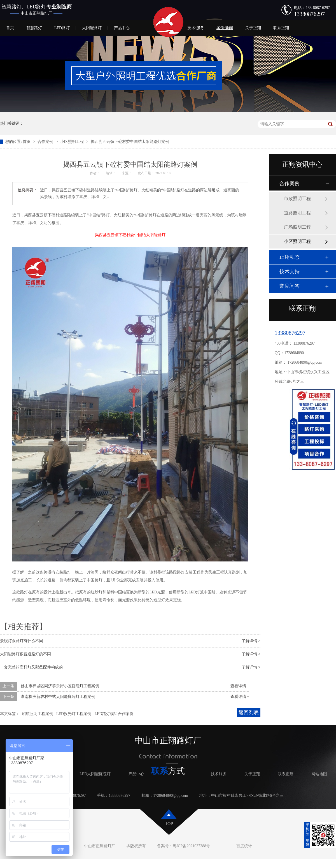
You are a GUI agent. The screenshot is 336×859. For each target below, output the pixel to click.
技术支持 (289, 271)
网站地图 (319, 774)
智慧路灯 (34, 28)
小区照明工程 (72, 142)
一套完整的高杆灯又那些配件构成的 (31, 667)
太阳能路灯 (92, 28)
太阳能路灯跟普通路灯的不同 (25, 654)
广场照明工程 (297, 227)
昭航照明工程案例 (37, 714)
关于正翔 (253, 28)
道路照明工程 (297, 212)
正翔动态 (289, 257)
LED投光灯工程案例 (73, 714)
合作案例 (46, 142)
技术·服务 (195, 28)
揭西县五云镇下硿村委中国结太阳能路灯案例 (130, 142)
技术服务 (219, 774)
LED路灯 (62, 28)
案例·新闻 (224, 28)
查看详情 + (239, 686)
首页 (10, 28)
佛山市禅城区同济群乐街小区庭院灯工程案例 (60, 686)
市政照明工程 (297, 198)
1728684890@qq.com (305, 362)
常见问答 (289, 286)
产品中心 (122, 28)
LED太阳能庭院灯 (95, 774)
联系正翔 (281, 28)
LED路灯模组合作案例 (114, 714)
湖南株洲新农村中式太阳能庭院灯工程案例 (58, 697)
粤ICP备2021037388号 (191, 846)
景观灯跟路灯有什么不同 (21, 641)
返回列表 (249, 712)
